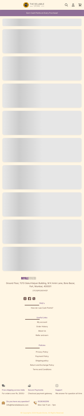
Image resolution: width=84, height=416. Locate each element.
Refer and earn (42, 335)
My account (42, 322)
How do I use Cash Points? (42, 308)
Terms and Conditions (42, 369)
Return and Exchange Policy (42, 365)
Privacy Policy (42, 352)
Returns (42, 339)
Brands (42, 378)
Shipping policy (42, 360)
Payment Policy (42, 356)
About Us (42, 331)
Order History (42, 326)
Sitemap (42, 374)
